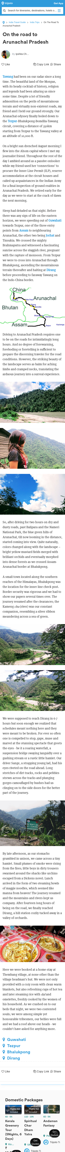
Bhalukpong (16, 1052)
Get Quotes (35, 1142)
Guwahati (54, 220)
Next (56, 1133)
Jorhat (50, 235)
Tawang (8, 77)
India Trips (34, 22)
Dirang (51, 270)
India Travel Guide (17, 22)
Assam (23, 230)
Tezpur (12, 121)
